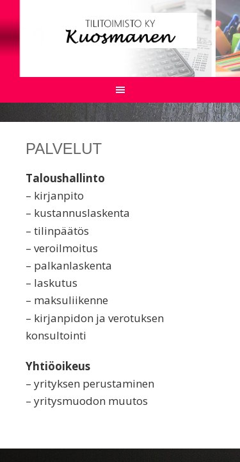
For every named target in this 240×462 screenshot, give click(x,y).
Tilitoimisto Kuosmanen (120, 30)
